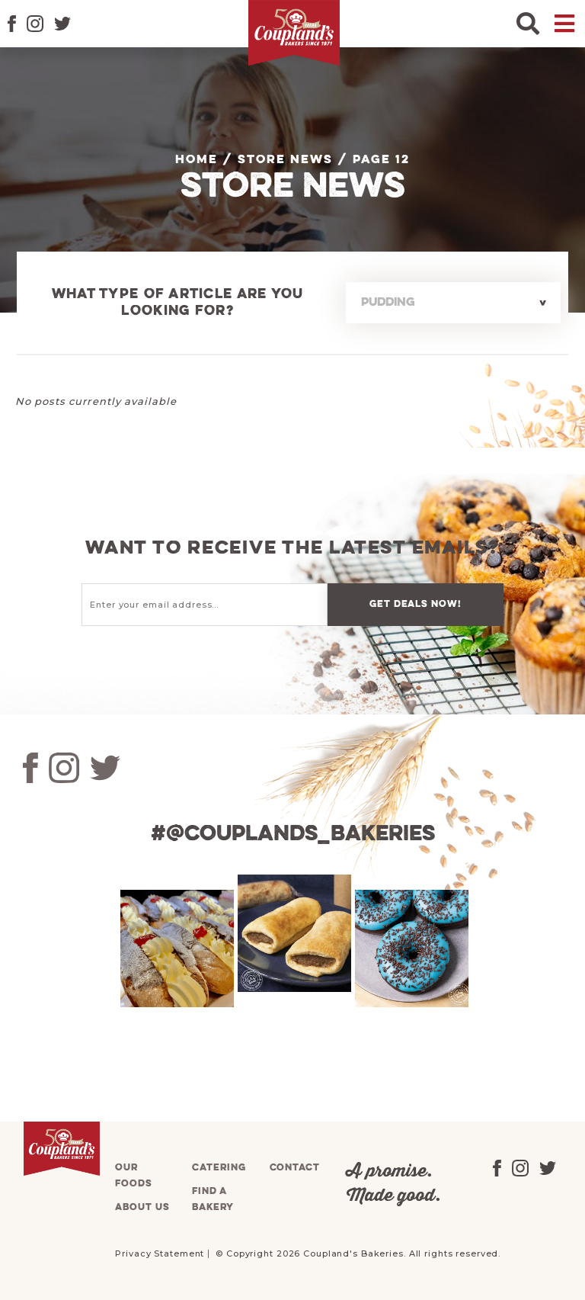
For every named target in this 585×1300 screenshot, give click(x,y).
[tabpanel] (175, 948)
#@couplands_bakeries (293, 834)
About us (142, 1207)
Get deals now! (415, 604)
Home (196, 160)
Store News (285, 160)
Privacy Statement (159, 1253)
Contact (295, 1168)
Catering (218, 1168)
